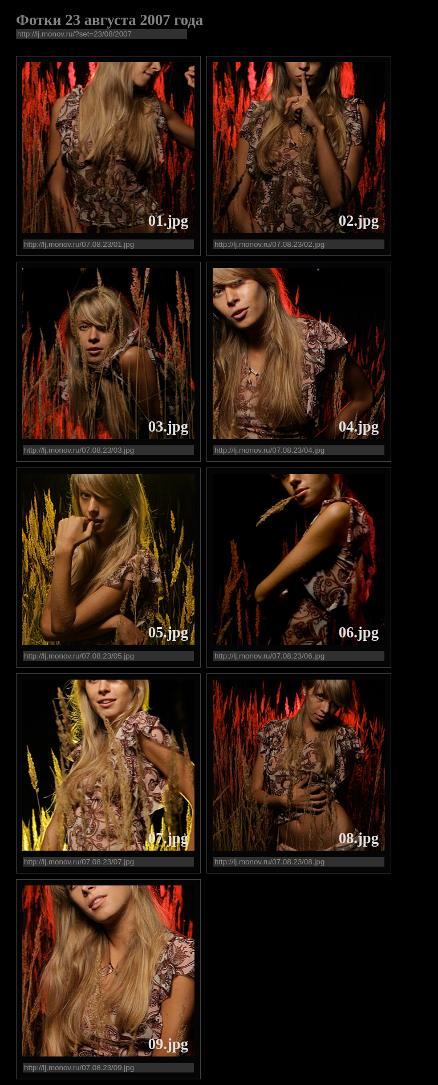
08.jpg (359, 838)
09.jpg (168, 1044)
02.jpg (359, 220)
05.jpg (168, 632)
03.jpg (168, 426)
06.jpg (359, 632)
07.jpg (168, 838)
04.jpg (359, 426)
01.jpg (168, 220)
